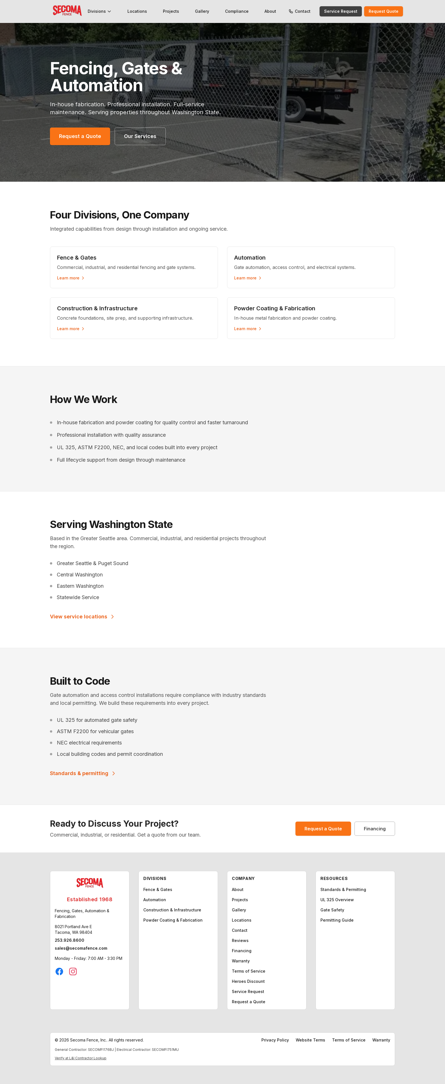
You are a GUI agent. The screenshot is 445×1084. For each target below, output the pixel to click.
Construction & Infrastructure (172, 909)
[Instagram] (72, 971)
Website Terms (310, 1040)
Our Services (140, 136)
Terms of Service (248, 971)
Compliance (237, 11)
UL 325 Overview (337, 899)
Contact (302, 11)
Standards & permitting (83, 773)
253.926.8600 (69, 940)
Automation (154, 899)
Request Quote (383, 11)
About (270, 11)
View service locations (82, 617)
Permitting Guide (337, 920)
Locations (137, 11)
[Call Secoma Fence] (291, 11)
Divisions (100, 11)
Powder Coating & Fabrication (173, 920)
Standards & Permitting (343, 889)
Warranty (241, 960)
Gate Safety (332, 909)
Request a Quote (80, 136)
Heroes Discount (248, 981)
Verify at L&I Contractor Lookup (80, 1058)
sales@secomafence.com (81, 948)
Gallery (202, 11)
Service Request (340, 11)
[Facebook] (59, 971)
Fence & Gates (157, 889)
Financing (375, 828)
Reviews (240, 940)
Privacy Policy (275, 1040)
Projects (171, 11)
